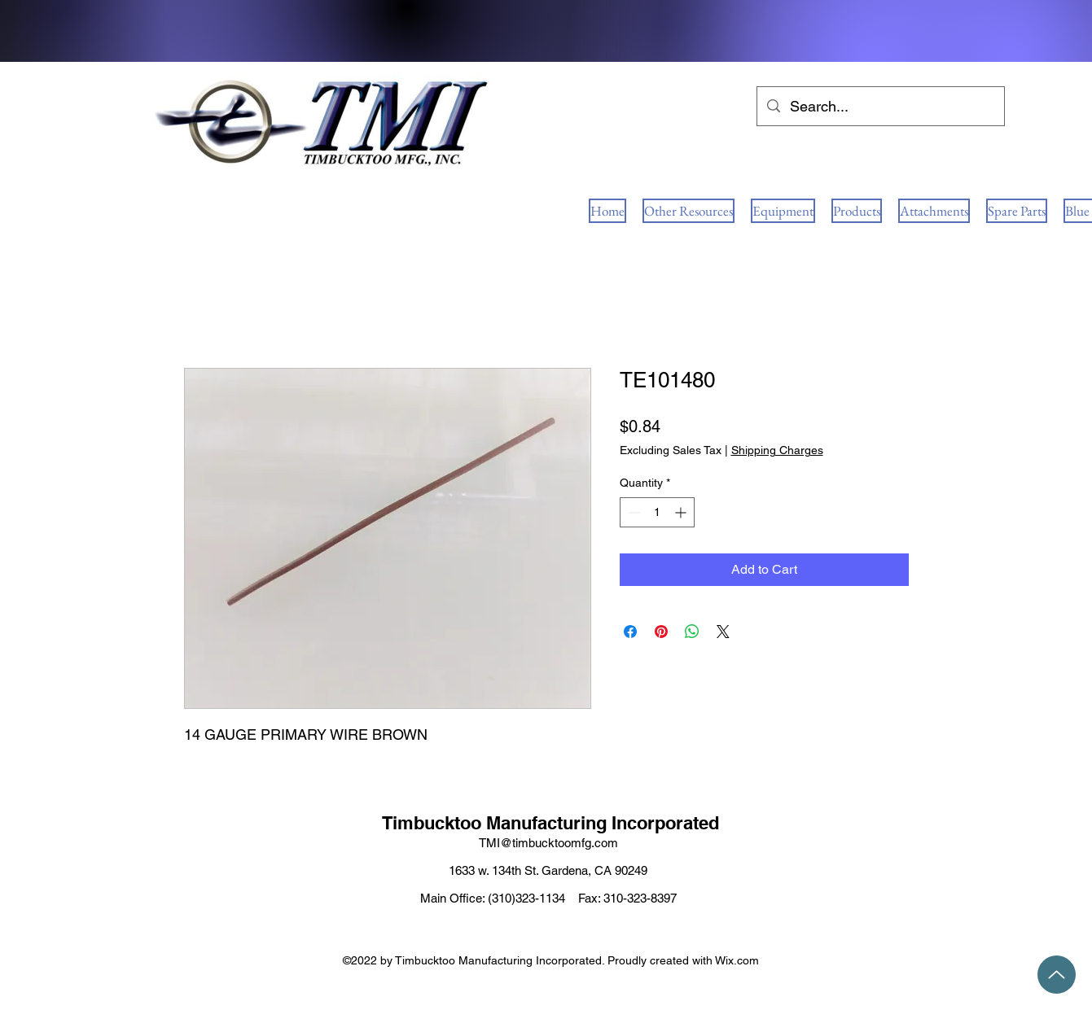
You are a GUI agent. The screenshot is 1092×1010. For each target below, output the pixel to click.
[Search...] (880, 106)
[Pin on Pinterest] (661, 631)
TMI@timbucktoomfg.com (548, 843)
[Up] (1056, 974)
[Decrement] (632, 512)
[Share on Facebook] (630, 631)
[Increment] (682, 512)
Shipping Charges (777, 450)
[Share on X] (723, 631)
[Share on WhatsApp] (692, 631)
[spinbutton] (657, 512)
